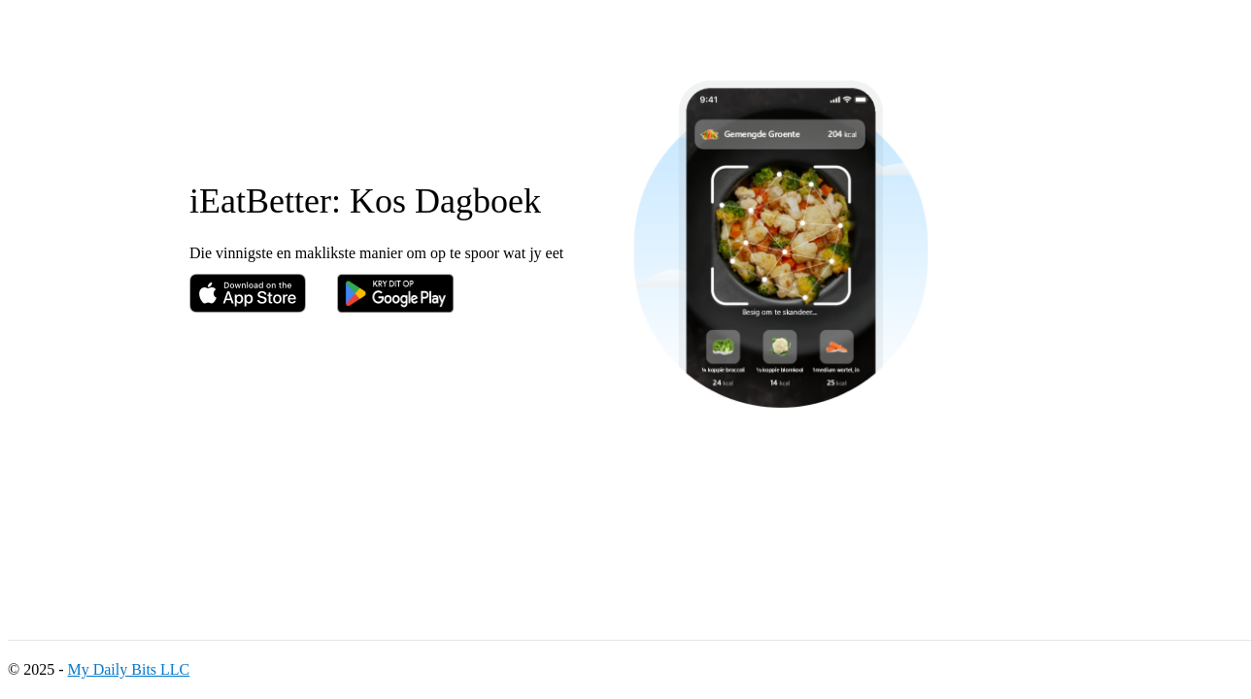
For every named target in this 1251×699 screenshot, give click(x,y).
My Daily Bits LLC (128, 669)
